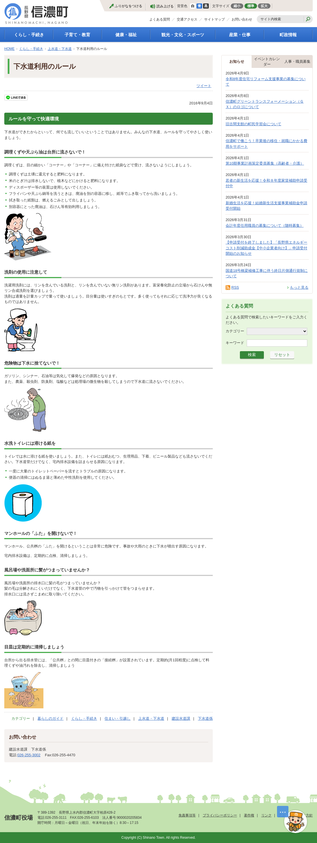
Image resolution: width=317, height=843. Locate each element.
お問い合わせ (242, 19)
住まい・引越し (118, 718)
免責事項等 (187, 815)
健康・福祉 (126, 34)
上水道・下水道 (60, 49)
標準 (250, 6)
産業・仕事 (239, 34)
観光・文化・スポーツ (182, 34)
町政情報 (288, 34)
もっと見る (299, 287)
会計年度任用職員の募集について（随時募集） (265, 225)
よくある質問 (159, 19)
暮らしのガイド (50, 718)
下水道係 (205, 718)
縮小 (237, 6)
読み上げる (165, 6)
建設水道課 (181, 718)
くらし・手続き (29, 34)
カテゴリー (235, 331)
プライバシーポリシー (220, 815)
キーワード (235, 342)
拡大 (264, 6)
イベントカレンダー (267, 62)
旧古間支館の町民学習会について (253, 124)
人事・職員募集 (297, 61)
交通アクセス (187, 19)
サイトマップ (214, 19)
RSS (235, 287)
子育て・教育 (77, 34)
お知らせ (236, 61)
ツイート (203, 86)
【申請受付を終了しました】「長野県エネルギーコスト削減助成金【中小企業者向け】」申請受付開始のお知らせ (266, 248)
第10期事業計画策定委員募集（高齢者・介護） (265, 163)
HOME (9, 49)
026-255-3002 (29, 755)
